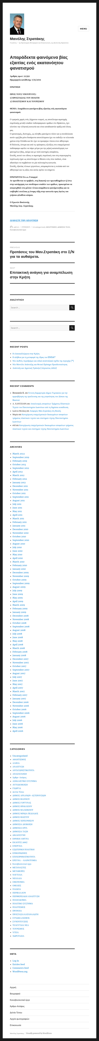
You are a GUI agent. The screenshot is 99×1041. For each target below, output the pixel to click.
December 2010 (20, 529)
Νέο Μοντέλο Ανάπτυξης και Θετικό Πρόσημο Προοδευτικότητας (40, 364)
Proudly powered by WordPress (39, 1033)
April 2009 (18, 601)
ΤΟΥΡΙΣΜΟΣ (18, 928)
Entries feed (19, 964)
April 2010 (18, 558)
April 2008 (18, 644)
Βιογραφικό (15, 994)
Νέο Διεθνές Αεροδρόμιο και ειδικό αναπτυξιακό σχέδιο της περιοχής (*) (43, 361)
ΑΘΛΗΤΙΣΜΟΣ (51, 227)
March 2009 (19, 605)
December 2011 (20, 486)
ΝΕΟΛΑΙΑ (17, 878)
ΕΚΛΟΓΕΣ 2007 (20, 842)
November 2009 (21, 576)
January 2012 (19, 482)
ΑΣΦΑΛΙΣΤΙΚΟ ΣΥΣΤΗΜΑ (25, 781)
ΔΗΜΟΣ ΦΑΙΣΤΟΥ (21, 817)
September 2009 (21, 583)
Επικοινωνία (15, 1025)
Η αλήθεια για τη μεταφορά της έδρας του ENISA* (34, 357)
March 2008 (19, 648)
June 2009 (18, 594)
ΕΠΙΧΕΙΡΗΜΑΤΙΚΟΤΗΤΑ (24, 856)
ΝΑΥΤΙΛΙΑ (17, 874)
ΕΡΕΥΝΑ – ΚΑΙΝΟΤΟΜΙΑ (25, 860)
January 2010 (19, 569)
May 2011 (17, 511)
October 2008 (19, 623)
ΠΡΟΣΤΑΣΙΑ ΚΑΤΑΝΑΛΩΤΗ (25, 914)
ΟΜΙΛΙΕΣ (17, 885)
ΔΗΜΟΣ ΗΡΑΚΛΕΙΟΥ (22, 806)
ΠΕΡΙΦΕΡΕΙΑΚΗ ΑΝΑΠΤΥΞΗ (26, 896)
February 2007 (20, 695)
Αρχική (13, 987)
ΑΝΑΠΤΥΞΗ (18, 766)
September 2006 (21, 713)
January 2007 (19, 698)
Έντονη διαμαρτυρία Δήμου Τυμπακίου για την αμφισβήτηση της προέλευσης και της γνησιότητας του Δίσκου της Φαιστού (40, 396)
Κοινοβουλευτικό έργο (18, 230)
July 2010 (17, 547)
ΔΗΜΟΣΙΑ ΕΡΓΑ (20, 828)
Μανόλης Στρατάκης (27, 39)
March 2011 (18, 518)
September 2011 (21, 497)
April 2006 (18, 731)
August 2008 (19, 630)
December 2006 (21, 702)
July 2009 (17, 590)
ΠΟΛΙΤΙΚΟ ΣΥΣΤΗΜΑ (23, 903)
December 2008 (21, 615)
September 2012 (21, 468)
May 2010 (17, 554)
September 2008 (21, 626)
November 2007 (21, 662)
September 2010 (21, 540)
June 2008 (18, 637)
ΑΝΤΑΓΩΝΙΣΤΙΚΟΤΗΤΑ (23, 770)
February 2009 (20, 608)
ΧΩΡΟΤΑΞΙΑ (18, 936)
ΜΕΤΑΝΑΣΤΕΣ (19, 867)
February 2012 (20, 479)
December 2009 (21, 572)
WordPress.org (20, 971)
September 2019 (21, 457)
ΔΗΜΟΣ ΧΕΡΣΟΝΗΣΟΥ (23, 820)
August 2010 (19, 543)
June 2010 (17, 551)
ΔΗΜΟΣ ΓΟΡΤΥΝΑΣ (22, 802)
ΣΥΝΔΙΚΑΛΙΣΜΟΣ (21, 918)
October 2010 (19, 536)
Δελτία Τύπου (18, 792)
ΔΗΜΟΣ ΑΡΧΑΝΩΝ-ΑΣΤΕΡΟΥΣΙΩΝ (29, 795)
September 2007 (21, 669)
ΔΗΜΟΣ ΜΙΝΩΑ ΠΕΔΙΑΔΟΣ (25, 813)
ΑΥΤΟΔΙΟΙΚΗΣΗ (20, 784)
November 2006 (21, 706)
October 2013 (19, 464)
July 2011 (17, 504)
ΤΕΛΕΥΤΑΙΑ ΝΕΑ (21, 925)
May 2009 (18, 597)
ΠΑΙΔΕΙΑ (17, 889)
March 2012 (18, 475)
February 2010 (20, 565)
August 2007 (19, 673)
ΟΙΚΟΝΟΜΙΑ (19, 882)
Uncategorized (39, 227)
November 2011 (20, 489)
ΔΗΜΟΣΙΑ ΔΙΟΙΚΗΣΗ (22, 824)
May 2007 (17, 684)
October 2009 (19, 579)
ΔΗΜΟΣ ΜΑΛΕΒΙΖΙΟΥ (23, 810)
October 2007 (19, 666)
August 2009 (19, 587)
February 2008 (20, 651)
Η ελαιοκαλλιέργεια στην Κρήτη (26, 353)
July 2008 (17, 633)
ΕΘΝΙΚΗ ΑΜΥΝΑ (21, 838)
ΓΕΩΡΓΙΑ (17, 788)
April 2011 (17, 515)
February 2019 (20, 461)
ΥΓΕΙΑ (16, 932)
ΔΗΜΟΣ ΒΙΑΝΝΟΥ (21, 799)
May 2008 (18, 641)
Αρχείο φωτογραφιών (19, 1019)
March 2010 (18, 561)
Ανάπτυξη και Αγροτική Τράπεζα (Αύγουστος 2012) (35, 368)
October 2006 (19, 709)
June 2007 (18, 680)
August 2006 (19, 716)
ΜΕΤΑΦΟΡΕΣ (19, 871)
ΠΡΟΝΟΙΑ (17, 910)
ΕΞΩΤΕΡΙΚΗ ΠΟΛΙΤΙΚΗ (23, 849)
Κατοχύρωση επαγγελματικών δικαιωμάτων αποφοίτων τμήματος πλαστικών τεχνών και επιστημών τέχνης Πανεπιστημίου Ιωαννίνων (40, 418)
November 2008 (21, 619)
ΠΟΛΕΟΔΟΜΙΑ (19, 900)
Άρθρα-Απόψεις (20, 777)
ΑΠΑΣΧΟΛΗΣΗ (20, 774)
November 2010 (21, 533)
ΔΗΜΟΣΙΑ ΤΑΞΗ (64, 227)
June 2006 (18, 724)
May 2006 (18, 727)
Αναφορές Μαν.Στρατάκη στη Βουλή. (45, 411)
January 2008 (19, 655)
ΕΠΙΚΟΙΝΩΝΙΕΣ (20, 853)
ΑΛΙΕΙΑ (16, 763)
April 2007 (18, 687)
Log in (16, 960)
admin (16, 227)
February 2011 (20, 522)
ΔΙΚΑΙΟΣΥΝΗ (19, 835)
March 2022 (19, 453)
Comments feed (21, 968)
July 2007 (17, 677)
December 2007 (20, 659)
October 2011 (19, 493)
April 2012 (18, 471)
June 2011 (17, 507)
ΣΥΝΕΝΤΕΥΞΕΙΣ (20, 921)
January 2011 (19, 525)
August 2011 (19, 500)
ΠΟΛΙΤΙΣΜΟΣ (19, 907)
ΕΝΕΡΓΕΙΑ (17, 846)
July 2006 (17, 720)
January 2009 (19, 612)
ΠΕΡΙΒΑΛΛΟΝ (19, 892)
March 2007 (19, 691)
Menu (83, 29)
